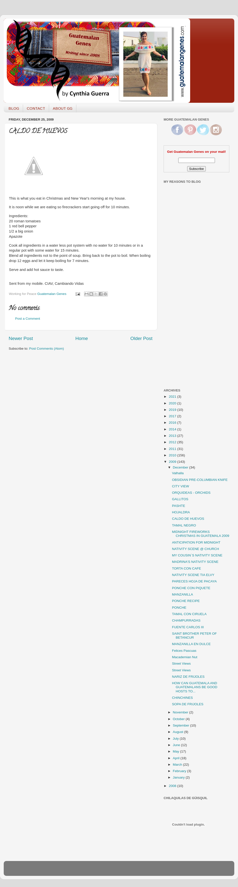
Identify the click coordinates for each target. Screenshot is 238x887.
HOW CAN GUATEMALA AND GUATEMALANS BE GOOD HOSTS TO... (194, 687)
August (178, 732)
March (178, 764)
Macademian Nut (184, 657)
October (179, 719)
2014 (173, 429)
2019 (173, 410)
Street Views (181, 663)
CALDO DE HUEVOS (188, 519)
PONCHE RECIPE (186, 601)
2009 (173, 462)
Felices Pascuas (184, 650)
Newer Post (21, 338)
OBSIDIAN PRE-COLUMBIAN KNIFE (200, 480)
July (176, 738)
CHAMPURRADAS (186, 620)
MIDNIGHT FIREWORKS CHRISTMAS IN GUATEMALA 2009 (200, 534)
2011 (173, 449)
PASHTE (178, 506)
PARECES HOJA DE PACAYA (194, 581)
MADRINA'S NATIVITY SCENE (195, 562)
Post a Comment (27, 318)
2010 (173, 455)
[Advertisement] (183, 305)
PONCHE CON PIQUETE (191, 588)
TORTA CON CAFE (186, 568)
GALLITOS (180, 499)
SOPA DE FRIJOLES (188, 704)
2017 (173, 416)
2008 (173, 786)
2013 (173, 436)
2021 (173, 396)
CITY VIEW (180, 486)
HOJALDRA (181, 512)
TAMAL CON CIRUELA (189, 614)
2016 (173, 422)
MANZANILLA (182, 594)
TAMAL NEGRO (184, 525)
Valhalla (178, 473)
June (177, 745)
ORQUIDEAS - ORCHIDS (191, 493)
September (181, 725)
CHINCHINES (182, 698)
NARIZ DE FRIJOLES (188, 676)
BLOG (13, 108)
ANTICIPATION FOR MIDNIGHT (196, 542)
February (180, 771)
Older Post (141, 338)
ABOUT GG (62, 108)
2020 (173, 403)
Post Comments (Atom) (46, 348)
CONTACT (36, 108)
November (181, 712)
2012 (173, 442)
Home (81, 338)
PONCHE (179, 607)
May (176, 751)
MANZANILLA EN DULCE (191, 644)
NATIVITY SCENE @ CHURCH (195, 549)
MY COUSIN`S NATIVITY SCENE (197, 555)
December (181, 467)
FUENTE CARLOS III (188, 627)
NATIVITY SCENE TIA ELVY (193, 575)
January (179, 777)
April (176, 758)
